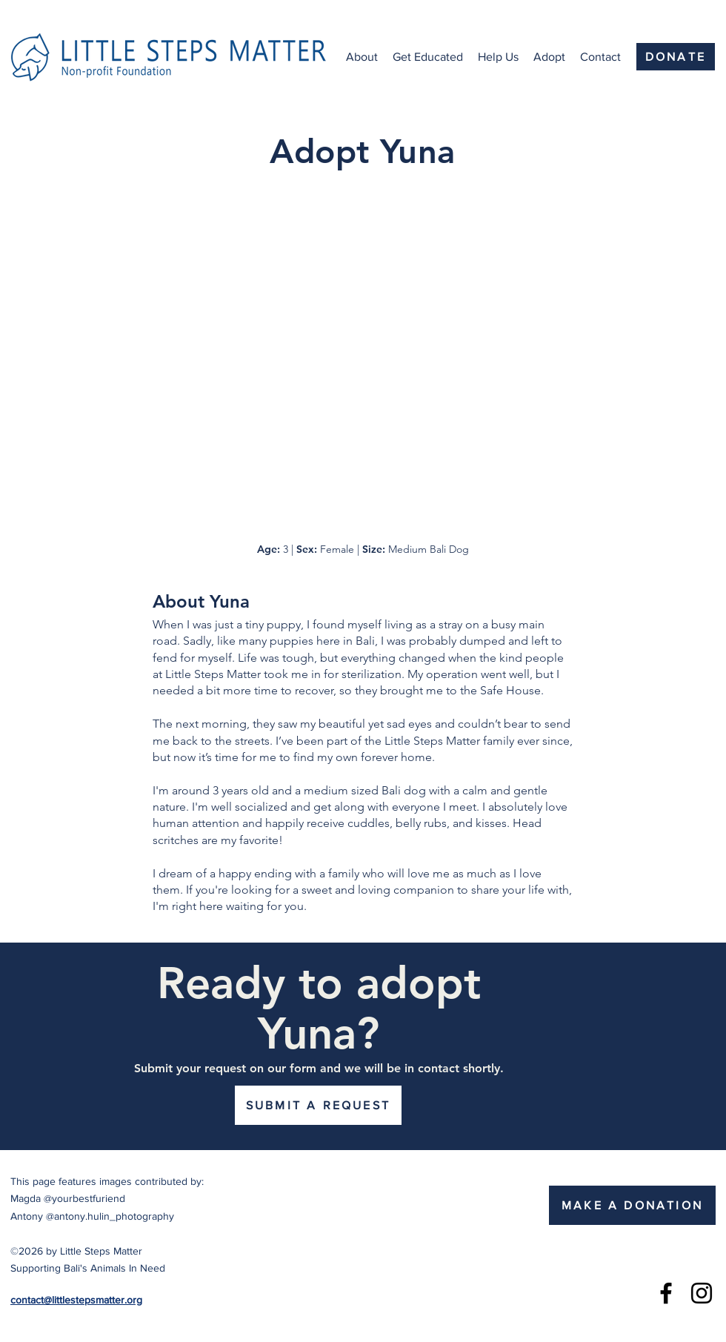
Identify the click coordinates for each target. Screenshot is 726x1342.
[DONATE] (675, 56)
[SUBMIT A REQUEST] (318, 1105)
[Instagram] (701, 1293)
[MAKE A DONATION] (632, 1205)
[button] (362, 57)
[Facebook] (666, 1293)
